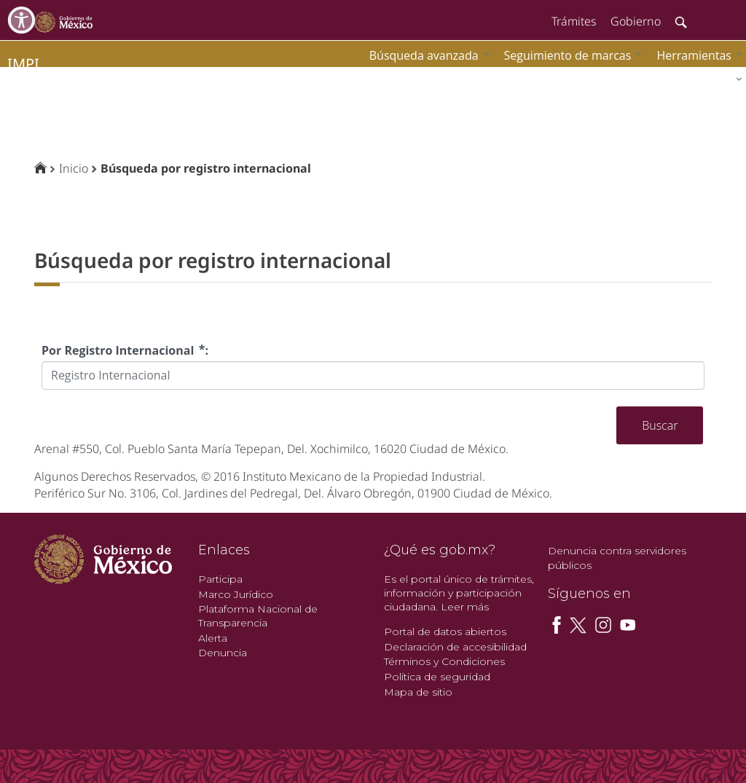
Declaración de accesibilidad (455, 646)
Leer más (465, 606)
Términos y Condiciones (444, 661)
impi (23, 64)
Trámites (573, 21)
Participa (220, 579)
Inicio (73, 168)
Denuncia (222, 652)
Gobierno (635, 21)
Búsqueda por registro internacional (206, 168)
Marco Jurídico (235, 594)
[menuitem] (695, 55)
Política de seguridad (437, 676)
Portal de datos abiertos (445, 631)
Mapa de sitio (418, 692)
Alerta (212, 638)
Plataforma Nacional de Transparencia (258, 615)
